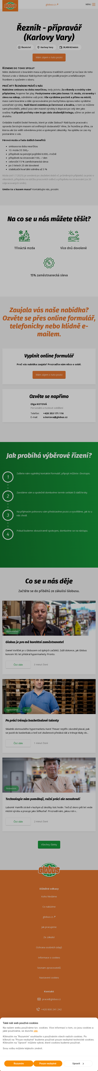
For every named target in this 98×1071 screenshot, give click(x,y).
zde (36, 1031)
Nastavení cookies (49, 977)
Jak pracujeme (49, 927)
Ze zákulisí (49, 937)
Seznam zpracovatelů (49, 967)
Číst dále (18, 664)
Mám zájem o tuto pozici (49, 57)
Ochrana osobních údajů (49, 947)
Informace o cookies (49, 957)
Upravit (78, 1063)
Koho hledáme (49, 896)
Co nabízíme (49, 906)
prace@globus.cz (51, 999)
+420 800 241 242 (51, 1009)
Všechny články (49, 844)
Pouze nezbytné (47, 1063)
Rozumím (19, 1063)
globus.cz (52, 4)
